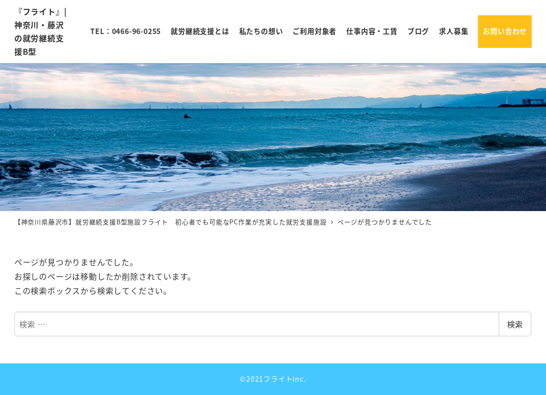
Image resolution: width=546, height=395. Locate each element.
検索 (515, 324)
